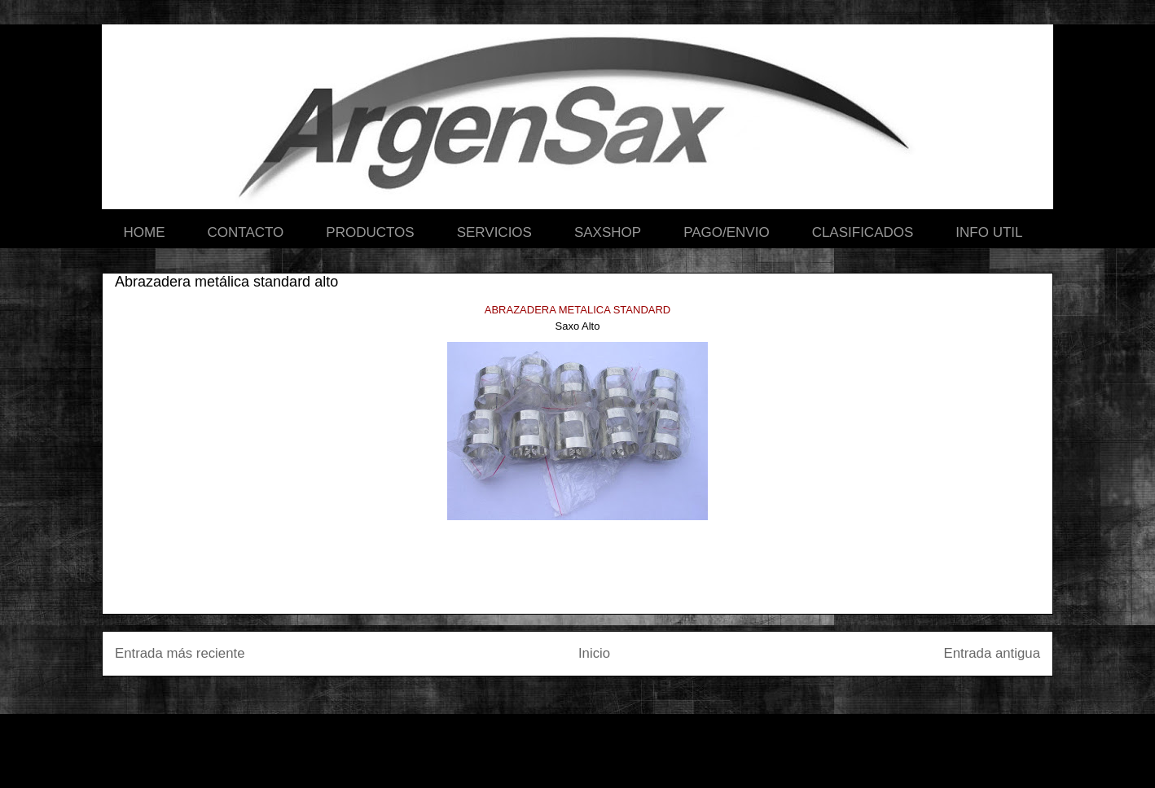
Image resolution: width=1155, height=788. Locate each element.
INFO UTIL (988, 232)
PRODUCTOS (370, 232)
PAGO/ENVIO (726, 232)
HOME (144, 232)
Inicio (594, 653)
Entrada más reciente (180, 653)
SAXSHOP (607, 232)
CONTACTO (246, 232)
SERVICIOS (494, 232)
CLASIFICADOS (863, 232)
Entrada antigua (992, 653)
